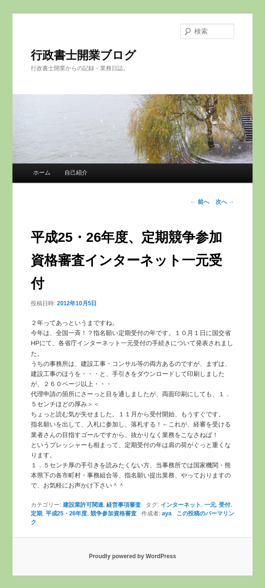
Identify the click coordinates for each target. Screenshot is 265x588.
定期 (36, 513)
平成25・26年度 (67, 513)
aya (167, 513)
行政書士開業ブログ (83, 55)
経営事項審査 (123, 504)
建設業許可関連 (83, 504)
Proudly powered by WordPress (132, 556)
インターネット (181, 504)
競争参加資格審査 (113, 513)
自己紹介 (76, 172)
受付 (224, 504)
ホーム (41, 172)
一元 (210, 504)
